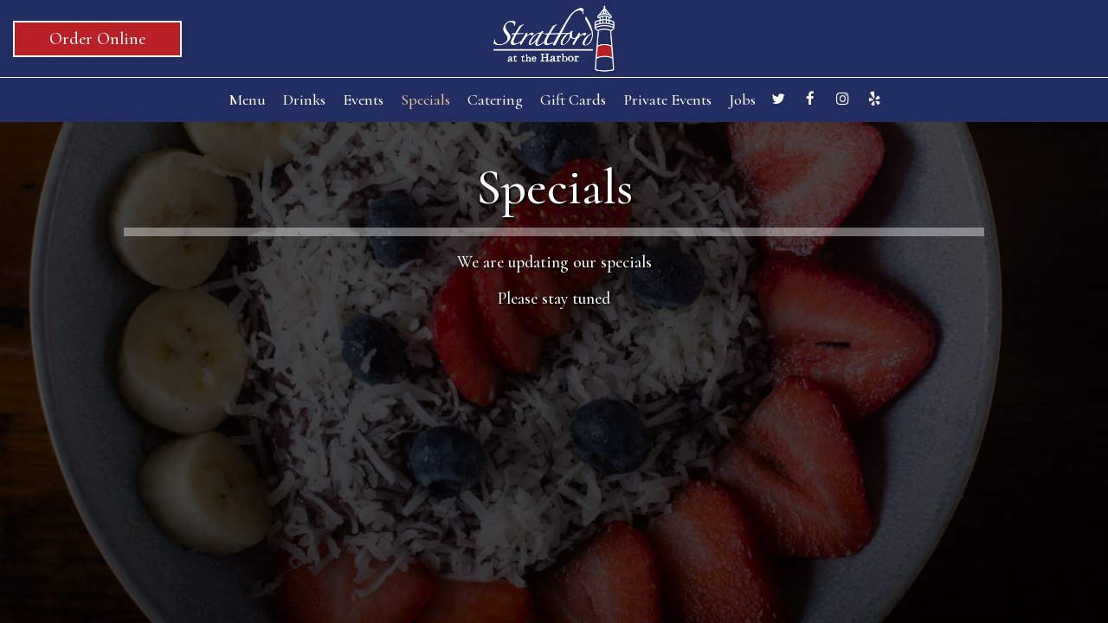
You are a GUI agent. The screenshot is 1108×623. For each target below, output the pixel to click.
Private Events (667, 99)
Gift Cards (573, 99)
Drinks (304, 99)
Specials (425, 99)
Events (363, 99)
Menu (247, 99)
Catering (495, 99)
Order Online (97, 39)
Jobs (742, 99)
